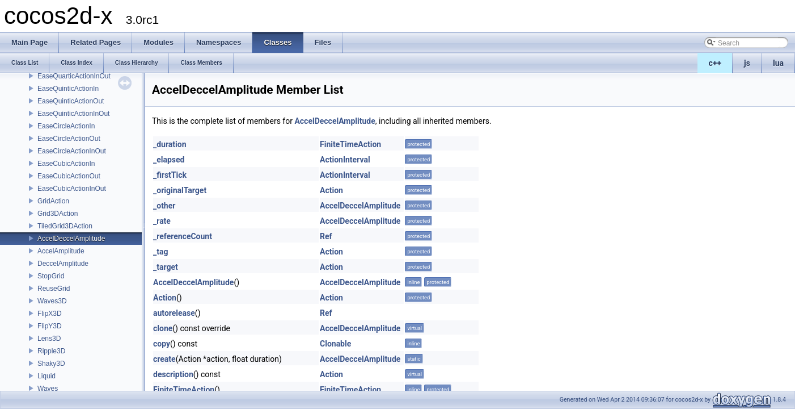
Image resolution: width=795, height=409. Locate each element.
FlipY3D (49, 326)
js (747, 63)
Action (331, 190)
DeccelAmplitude (62, 264)
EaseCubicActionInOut (71, 189)
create (164, 359)
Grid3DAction (57, 214)
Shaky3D (51, 364)
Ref (326, 236)
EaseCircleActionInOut (71, 151)
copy (161, 343)
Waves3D (52, 301)
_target (165, 267)
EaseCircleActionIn (66, 126)
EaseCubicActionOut (68, 176)
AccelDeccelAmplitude (71, 239)
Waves (47, 389)
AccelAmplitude (60, 251)
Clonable (335, 343)
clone (162, 328)
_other (164, 205)
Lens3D (49, 339)
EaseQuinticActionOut (70, 101)
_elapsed (169, 159)
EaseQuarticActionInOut (74, 76)
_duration (170, 144)
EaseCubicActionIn (66, 164)
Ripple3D (51, 351)
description (173, 374)
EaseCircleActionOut (68, 139)
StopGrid (50, 276)
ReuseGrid (53, 289)
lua (778, 63)
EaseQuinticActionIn (68, 89)
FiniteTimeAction (350, 144)
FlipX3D (49, 314)
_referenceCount (182, 236)
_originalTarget (179, 190)
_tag (160, 251)
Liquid (46, 376)
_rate (162, 221)
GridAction (53, 201)
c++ (715, 63)
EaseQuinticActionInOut (73, 114)
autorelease (174, 313)
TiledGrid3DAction (64, 226)
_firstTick (170, 175)
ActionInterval (345, 159)
